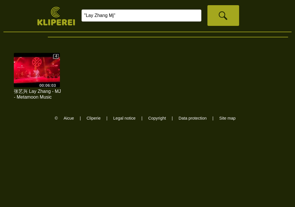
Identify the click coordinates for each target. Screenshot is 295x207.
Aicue (69, 118)
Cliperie (93, 118)
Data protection (193, 118)
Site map (227, 118)
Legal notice (124, 118)
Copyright (157, 118)
